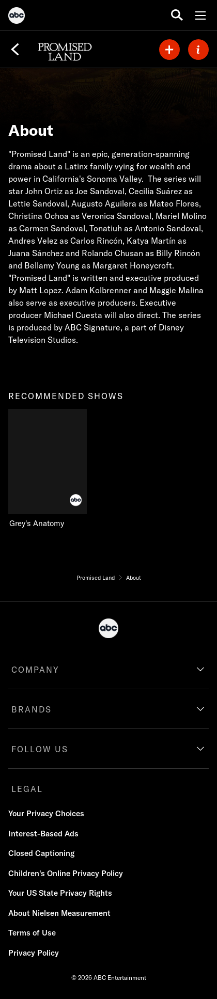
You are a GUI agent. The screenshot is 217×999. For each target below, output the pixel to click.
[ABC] (16, 17)
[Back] (15, 49)
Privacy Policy (33, 953)
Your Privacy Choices (46, 813)
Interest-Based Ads (43, 833)
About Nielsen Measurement (59, 913)
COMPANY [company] (35, 669)
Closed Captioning (41, 853)
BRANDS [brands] (31, 709)
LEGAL (27, 789)
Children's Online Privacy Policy (65, 873)
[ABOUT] (198, 49)
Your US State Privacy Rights (60, 893)
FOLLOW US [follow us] (39, 749)
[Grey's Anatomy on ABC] (51, 469)
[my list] (169, 49)
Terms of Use (32, 933)
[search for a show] (177, 15)
